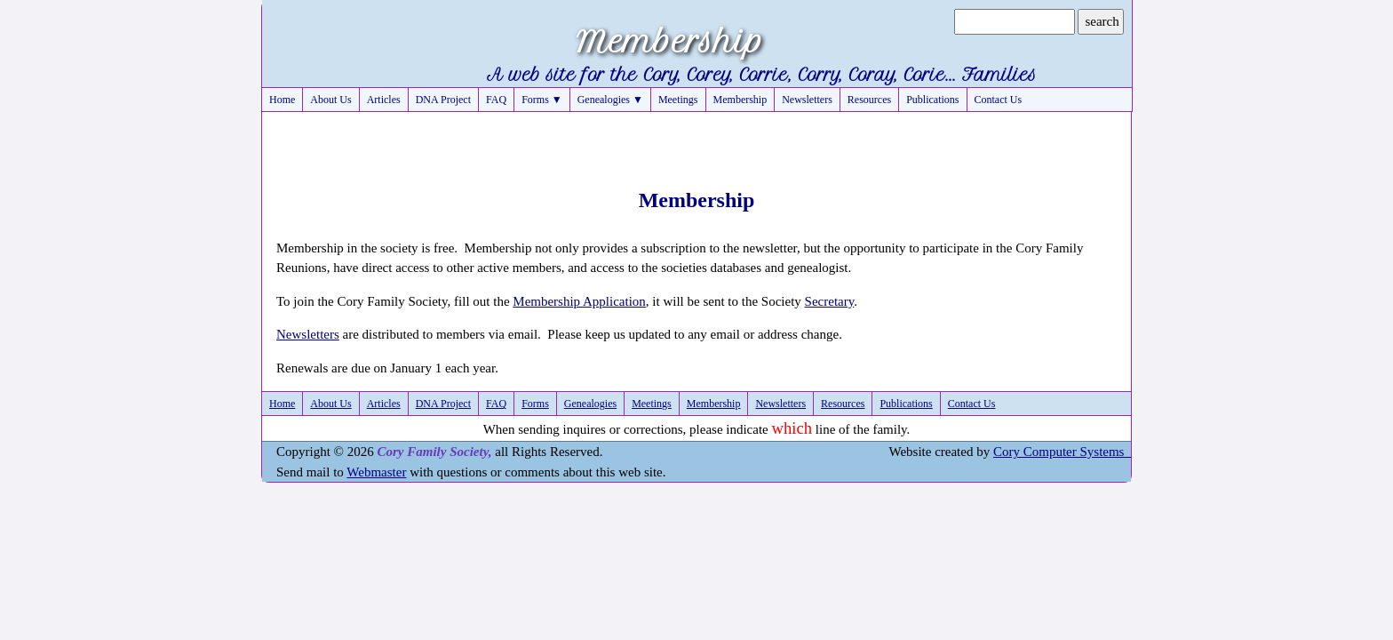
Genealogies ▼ (610, 99)
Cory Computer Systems (1062, 451)
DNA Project (443, 99)
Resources (869, 99)
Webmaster (376, 472)
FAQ (496, 99)
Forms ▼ (541, 99)
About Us (330, 99)
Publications (932, 99)
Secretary (830, 301)
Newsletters (807, 99)
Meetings (678, 99)
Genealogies (590, 403)
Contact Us (999, 99)
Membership (740, 99)
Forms (535, 403)
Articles (384, 99)
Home (282, 99)
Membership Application (579, 301)
